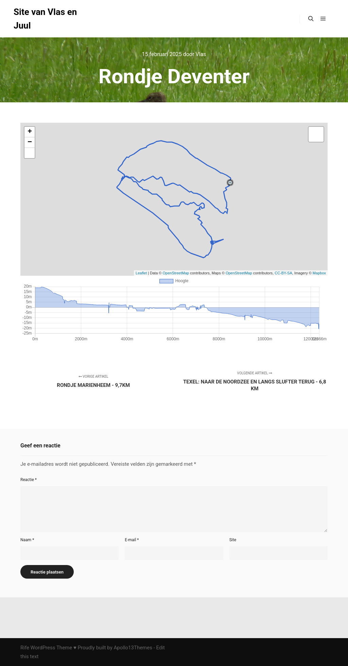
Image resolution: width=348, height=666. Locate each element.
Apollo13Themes (133, 648)
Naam (27, 539)
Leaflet (141, 273)
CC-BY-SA (283, 273)
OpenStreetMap (176, 273)
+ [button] (30, 132)
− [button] (30, 142)
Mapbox (319, 273)
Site (232, 539)
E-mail (132, 539)
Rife (24, 648)
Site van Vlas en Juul (45, 19)
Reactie (28, 479)
